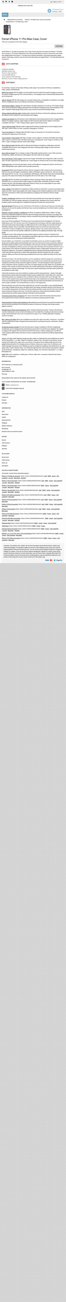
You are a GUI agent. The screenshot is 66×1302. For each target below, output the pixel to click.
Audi (45, 476)
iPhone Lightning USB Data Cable (11, 113)
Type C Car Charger (7, 132)
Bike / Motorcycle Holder (9, 319)
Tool (3, 338)
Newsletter (5, 466)
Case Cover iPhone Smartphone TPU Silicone (15, 221)
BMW (49, 476)
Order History (5, 460)
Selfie (3, 354)
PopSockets (5, 164)
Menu (5, 14)
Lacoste (10, 478)
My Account (5, 457)
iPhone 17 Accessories (8, 490)
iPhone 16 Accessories (8, 509)
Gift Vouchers (6, 443)
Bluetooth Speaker (7, 206)
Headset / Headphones (8, 198)
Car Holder (5, 179)
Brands (4, 440)
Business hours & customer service (12, 431)
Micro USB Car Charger (8, 153)
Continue (59, 46)
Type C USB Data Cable (8, 126)
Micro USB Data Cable (8, 145)
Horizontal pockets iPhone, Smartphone (13, 296)
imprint (4, 417)
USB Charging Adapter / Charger (11, 106)
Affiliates (4, 446)
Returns (4, 400)
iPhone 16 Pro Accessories (9, 499)
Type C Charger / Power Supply (11, 138)
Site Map (4, 403)
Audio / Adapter (6, 189)
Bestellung (5, 428)
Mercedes (17, 478)
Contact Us (5, 397)
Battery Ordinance (7, 426)
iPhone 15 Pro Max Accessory (10, 513)
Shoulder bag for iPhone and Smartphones (14, 310)
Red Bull (23, 478)
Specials (4, 448)
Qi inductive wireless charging (10, 327)
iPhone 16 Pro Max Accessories (11, 495)
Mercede (10, 530)
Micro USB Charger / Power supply (12, 158)
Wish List (4, 463)
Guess (47, 485)
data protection (6, 420)
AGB (3, 411)
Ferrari (49, 513)
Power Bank (5, 170)
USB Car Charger (6, 100)
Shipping (4, 423)
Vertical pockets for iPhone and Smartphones (15, 302)
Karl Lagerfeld (54, 485)
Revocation (5, 414)
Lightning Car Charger (8, 119)
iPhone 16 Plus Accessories (10, 504)
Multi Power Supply (7, 92)
